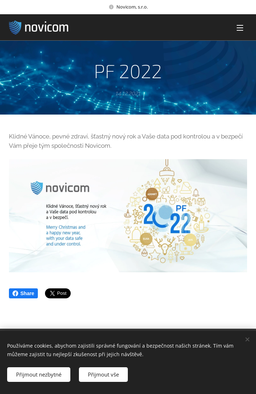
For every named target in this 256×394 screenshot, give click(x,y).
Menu (240, 27)
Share (23, 293)
